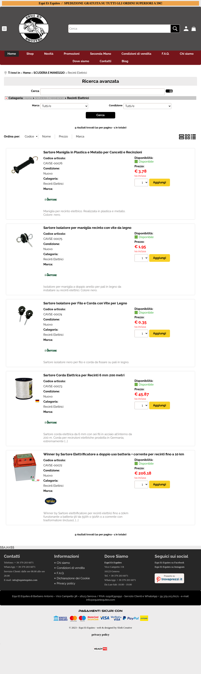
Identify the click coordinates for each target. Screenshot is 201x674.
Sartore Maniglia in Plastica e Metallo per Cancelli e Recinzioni (92, 154)
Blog (139, 62)
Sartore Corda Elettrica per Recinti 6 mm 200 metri (83, 377)
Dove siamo (92, 62)
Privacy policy (66, 585)
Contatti (118, 62)
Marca (35, 107)
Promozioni (84, 54)
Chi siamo (65, 62)
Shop (39, 54)
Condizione (115, 107)
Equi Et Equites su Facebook (169, 564)
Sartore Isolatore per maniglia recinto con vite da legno (87, 229)
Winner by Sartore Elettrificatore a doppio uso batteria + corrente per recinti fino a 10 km (113, 456)
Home (20, 54)
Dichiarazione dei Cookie (73, 580)
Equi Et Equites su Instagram (170, 568)
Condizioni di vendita (151, 54)
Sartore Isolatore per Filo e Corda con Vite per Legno (85, 305)
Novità (59, 54)
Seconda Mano (113, 54)
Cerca (35, 93)
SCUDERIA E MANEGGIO (49, 99)
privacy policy (100, 636)
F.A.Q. (181, 54)
